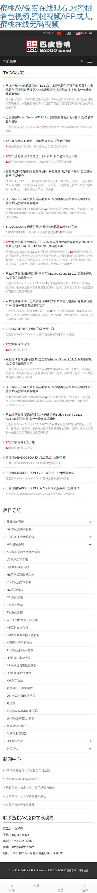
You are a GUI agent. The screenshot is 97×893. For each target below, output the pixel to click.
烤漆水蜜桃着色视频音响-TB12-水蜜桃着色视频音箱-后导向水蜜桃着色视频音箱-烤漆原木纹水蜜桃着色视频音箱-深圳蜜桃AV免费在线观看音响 (49, 89)
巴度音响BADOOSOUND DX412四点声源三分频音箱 (42, 488)
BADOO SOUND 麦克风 (22, 710)
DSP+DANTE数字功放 (21, 695)
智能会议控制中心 (18, 725)
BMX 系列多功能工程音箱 (23, 635)
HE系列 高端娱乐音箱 (20, 574)
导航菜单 (9, 61)
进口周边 (12, 748)
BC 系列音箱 (15, 597)
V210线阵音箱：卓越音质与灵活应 (28, 770)
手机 (36, 885)
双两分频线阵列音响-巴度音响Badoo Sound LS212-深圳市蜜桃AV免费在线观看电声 (49, 275)
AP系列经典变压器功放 (21, 665)
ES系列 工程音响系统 (20, 536)
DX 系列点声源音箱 (19, 529)
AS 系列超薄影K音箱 (20, 650)
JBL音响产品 (15, 741)
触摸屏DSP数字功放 (20, 688)
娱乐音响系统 (15, 544)
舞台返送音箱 (17, 344)
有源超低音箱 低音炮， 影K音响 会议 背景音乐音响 (41, 156)
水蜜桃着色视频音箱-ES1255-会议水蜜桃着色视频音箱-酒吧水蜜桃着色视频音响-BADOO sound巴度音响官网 (50, 244)
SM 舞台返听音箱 (18, 567)
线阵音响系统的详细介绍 (21, 779)
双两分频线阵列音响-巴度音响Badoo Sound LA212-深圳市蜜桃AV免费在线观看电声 (49, 361)
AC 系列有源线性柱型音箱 (23, 552)
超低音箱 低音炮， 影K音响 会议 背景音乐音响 (38, 140)
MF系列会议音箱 (17, 627)
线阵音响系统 (15, 521)
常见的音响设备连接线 (20, 804)
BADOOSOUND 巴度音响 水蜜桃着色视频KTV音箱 (41, 226)
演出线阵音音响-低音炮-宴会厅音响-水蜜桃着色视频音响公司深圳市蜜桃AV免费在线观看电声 (49, 201)
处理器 (11, 703)
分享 (12, 887)
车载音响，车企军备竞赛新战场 (26, 796)
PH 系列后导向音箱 (19, 582)
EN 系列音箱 (15, 605)
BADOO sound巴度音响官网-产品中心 (30, 328)
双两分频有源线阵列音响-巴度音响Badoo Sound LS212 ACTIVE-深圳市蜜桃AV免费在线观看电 (44, 416)
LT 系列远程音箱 (17, 559)
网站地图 (83, 870)
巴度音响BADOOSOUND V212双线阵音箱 (36, 457)
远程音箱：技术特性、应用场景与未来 (30, 787)
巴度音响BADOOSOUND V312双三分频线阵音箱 (40, 472)
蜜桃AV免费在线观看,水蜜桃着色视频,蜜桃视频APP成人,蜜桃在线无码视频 (46, 16)
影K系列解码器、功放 (20, 718)
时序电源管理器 (17, 733)
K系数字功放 (15, 680)
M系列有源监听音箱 (19, 642)
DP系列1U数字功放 (19, 673)
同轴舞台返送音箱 (20, 442)
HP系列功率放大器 (19, 657)
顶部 (85, 887)
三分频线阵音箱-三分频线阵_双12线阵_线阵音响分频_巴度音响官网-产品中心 (49, 173)
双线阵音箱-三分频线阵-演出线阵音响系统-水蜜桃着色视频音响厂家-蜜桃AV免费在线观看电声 (49, 303)
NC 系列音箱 (15, 589)
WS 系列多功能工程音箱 (22, 620)
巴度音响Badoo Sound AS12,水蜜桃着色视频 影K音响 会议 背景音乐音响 (50, 119)
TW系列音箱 (15, 612)
